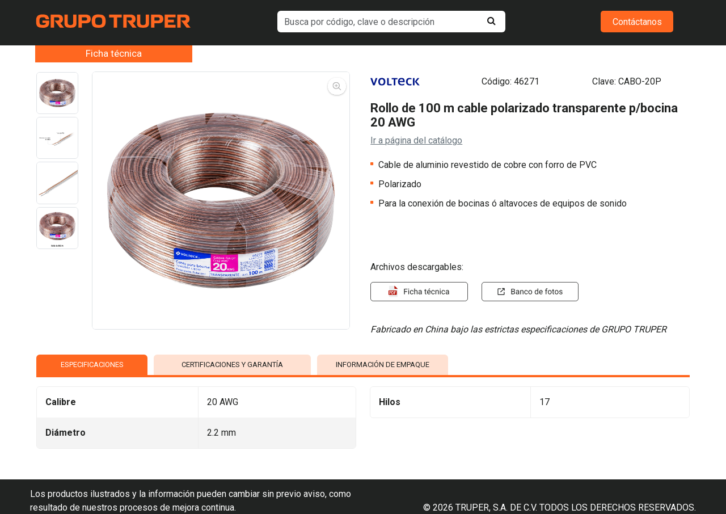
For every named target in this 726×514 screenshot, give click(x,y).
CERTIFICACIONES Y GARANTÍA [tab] (232, 364)
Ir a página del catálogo (416, 140)
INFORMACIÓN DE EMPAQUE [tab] (382, 364)
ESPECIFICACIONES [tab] (92, 364)
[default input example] (391, 21)
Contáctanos (637, 21)
